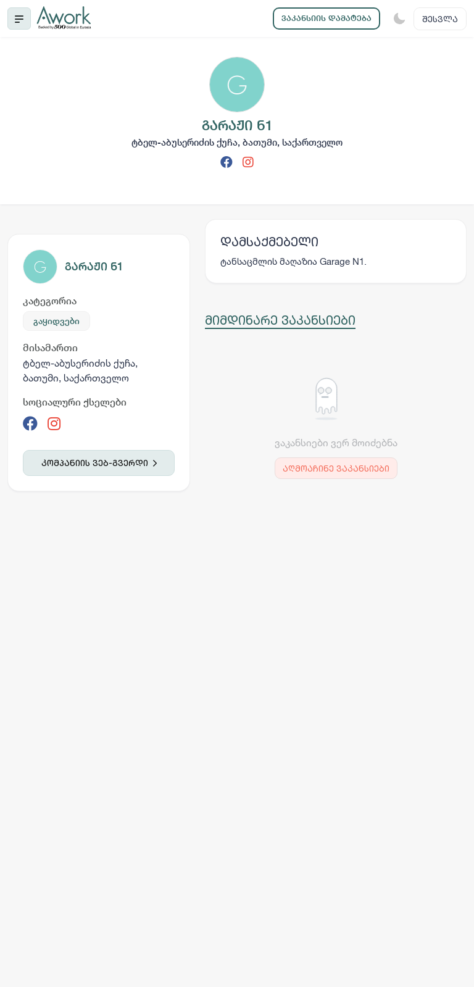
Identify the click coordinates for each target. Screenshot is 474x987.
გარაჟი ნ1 (94, 266)
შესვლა (440, 19)
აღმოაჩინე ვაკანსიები (336, 468)
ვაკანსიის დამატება (326, 18)
